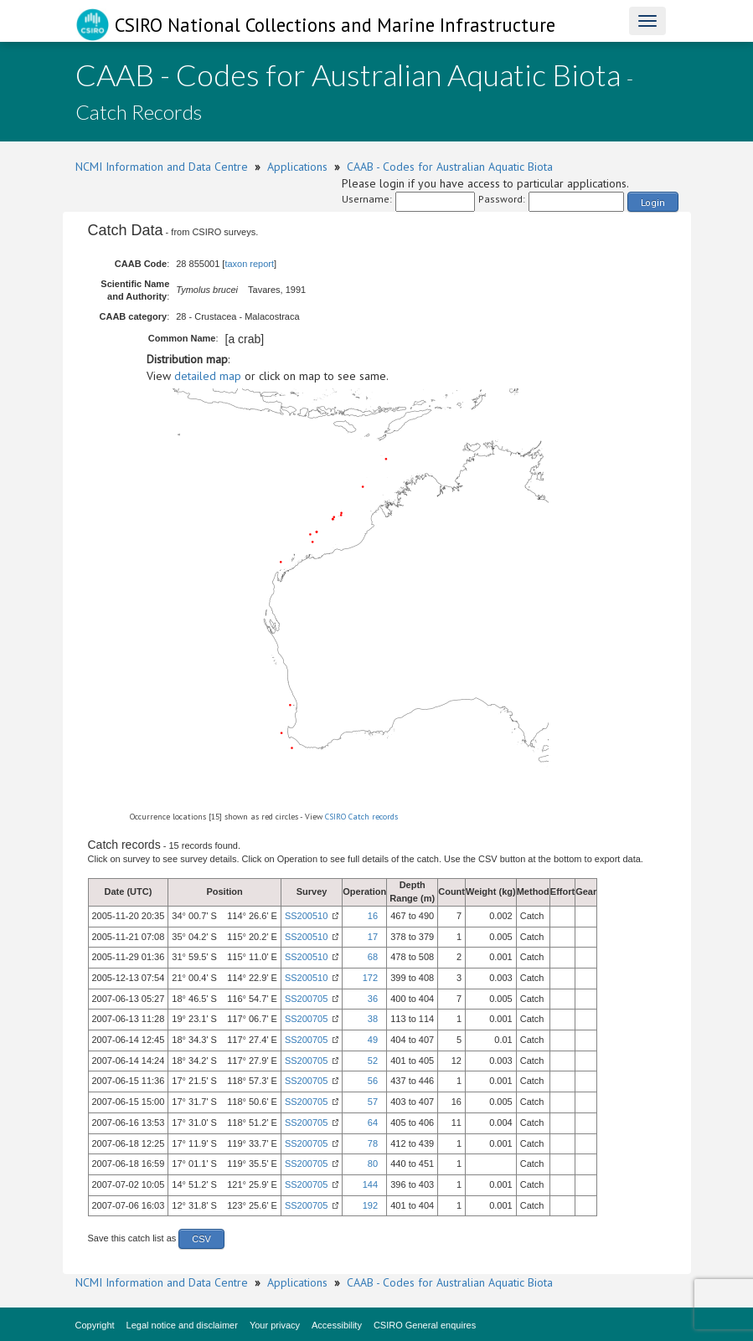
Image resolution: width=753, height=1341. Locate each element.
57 (373, 1102)
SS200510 (306, 916)
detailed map (207, 375)
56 (373, 1081)
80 (373, 1164)
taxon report (249, 264)
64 (373, 1123)
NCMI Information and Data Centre (161, 166)
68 (373, 957)
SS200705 (306, 999)
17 (373, 937)
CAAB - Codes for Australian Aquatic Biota (450, 166)
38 (373, 1019)
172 (370, 978)
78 (373, 1143)
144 (370, 1184)
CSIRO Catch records (361, 816)
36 (373, 999)
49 (373, 1040)
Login (653, 202)
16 (373, 916)
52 (373, 1061)
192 (370, 1205)
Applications (297, 166)
